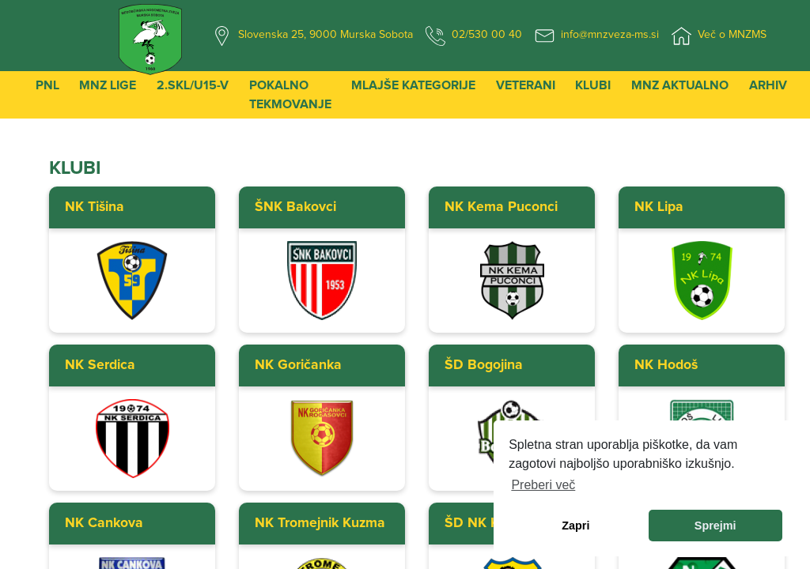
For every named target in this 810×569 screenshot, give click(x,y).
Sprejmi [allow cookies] (715, 525)
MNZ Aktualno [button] (680, 85)
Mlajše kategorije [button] (413, 85)
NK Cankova (104, 523)
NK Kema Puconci (501, 207)
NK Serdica (100, 365)
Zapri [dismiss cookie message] (575, 525)
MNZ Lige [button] (107, 85)
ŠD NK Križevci (492, 523)
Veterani (525, 85)
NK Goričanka (298, 365)
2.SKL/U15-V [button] (193, 85)
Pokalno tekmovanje (290, 95)
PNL (47, 85)
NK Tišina (94, 207)
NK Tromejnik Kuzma (320, 523)
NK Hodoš (666, 365)
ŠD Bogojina (484, 365)
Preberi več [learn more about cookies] (543, 485)
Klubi (593, 85)
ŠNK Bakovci (295, 207)
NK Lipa (658, 207)
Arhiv (768, 85)
